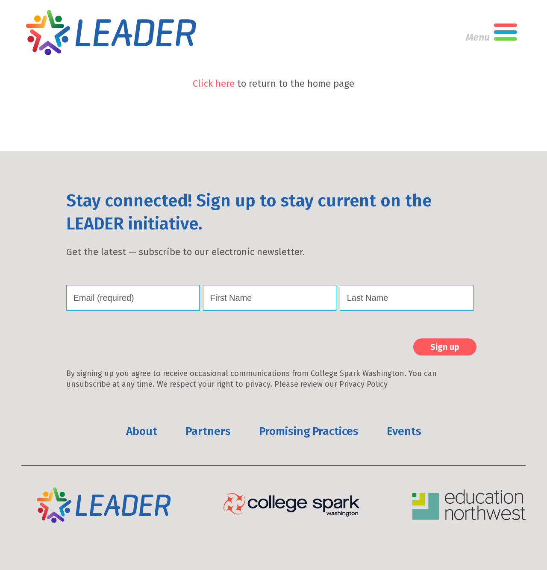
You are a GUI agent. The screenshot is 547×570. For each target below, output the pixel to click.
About (141, 431)
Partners (208, 431)
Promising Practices (309, 431)
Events (404, 431)
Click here (214, 83)
